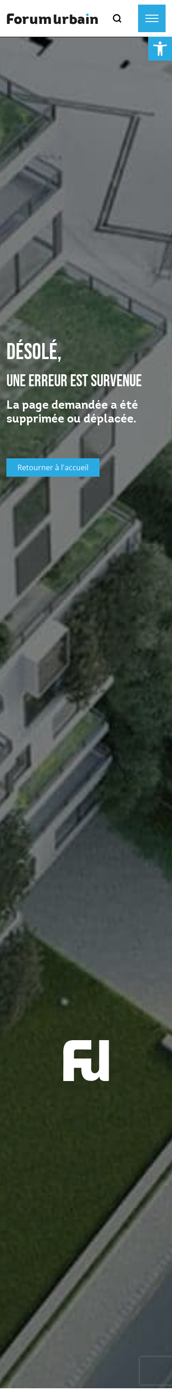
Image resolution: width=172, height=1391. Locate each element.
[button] (160, 49)
